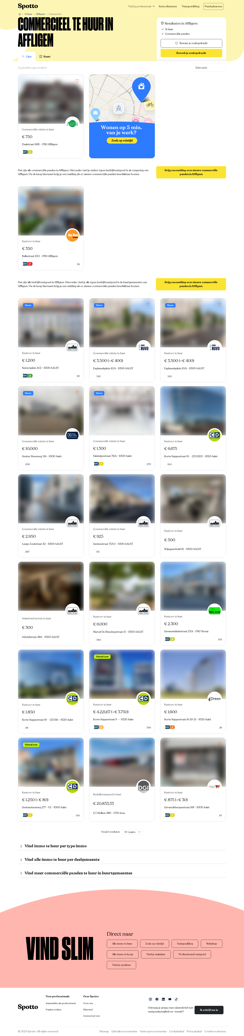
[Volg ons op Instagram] (150, 999)
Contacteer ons (91, 1015)
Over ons (88, 1003)
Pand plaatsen (213, 6)
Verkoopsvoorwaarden (153, 1031)
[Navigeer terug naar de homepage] (28, 6)
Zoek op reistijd (154, 943)
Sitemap (104, 1031)
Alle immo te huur (122, 943)
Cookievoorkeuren (215, 1031)
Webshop (211, 943)
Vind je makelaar (155, 954)
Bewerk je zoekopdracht (191, 53)
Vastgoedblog (190, 6)
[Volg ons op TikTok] (176, 999)
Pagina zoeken (53, 1009)
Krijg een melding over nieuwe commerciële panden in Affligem (191, 172)
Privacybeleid (194, 1031)
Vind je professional (139, 6)
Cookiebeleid (176, 1031)
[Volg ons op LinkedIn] (163, 999)
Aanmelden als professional (60, 1003)
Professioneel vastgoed (192, 954)
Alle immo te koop (122, 954)
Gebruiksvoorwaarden (124, 1031)
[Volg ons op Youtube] (169, 999)
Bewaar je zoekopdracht (191, 43)
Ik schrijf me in (209, 1010)
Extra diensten (168, 6)
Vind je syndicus (121, 965)
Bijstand (88, 1009)
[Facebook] (156, 999)
